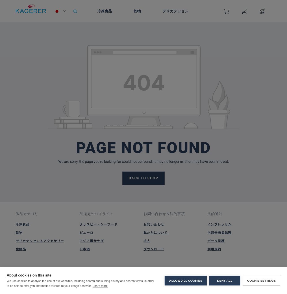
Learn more (100, 285)
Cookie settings (261, 280)
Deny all (224, 280)
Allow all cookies (185, 280)
